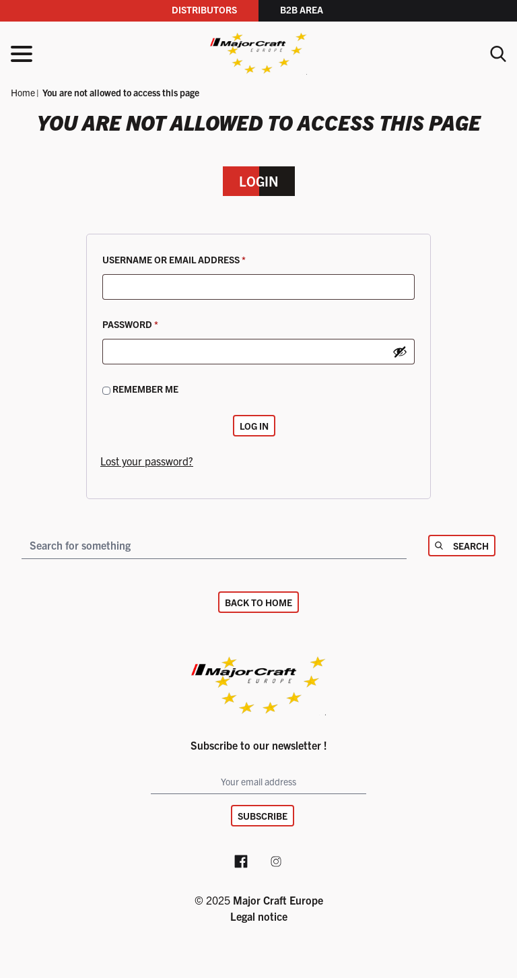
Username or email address (196, 257)
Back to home (258, 602)
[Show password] (399, 351)
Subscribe (262, 816)
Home (23, 92)
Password (152, 322)
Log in (254, 426)
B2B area (301, 9)
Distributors (204, 9)
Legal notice (258, 916)
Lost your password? (146, 460)
